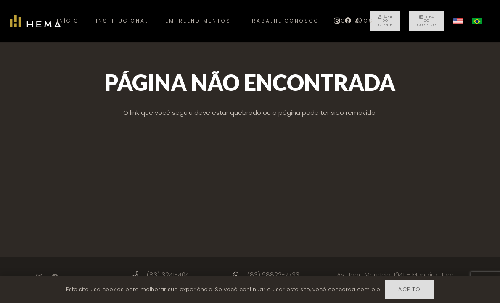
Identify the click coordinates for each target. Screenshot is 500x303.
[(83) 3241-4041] (139, 274)
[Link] (35, 21)
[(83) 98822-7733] (239, 274)
